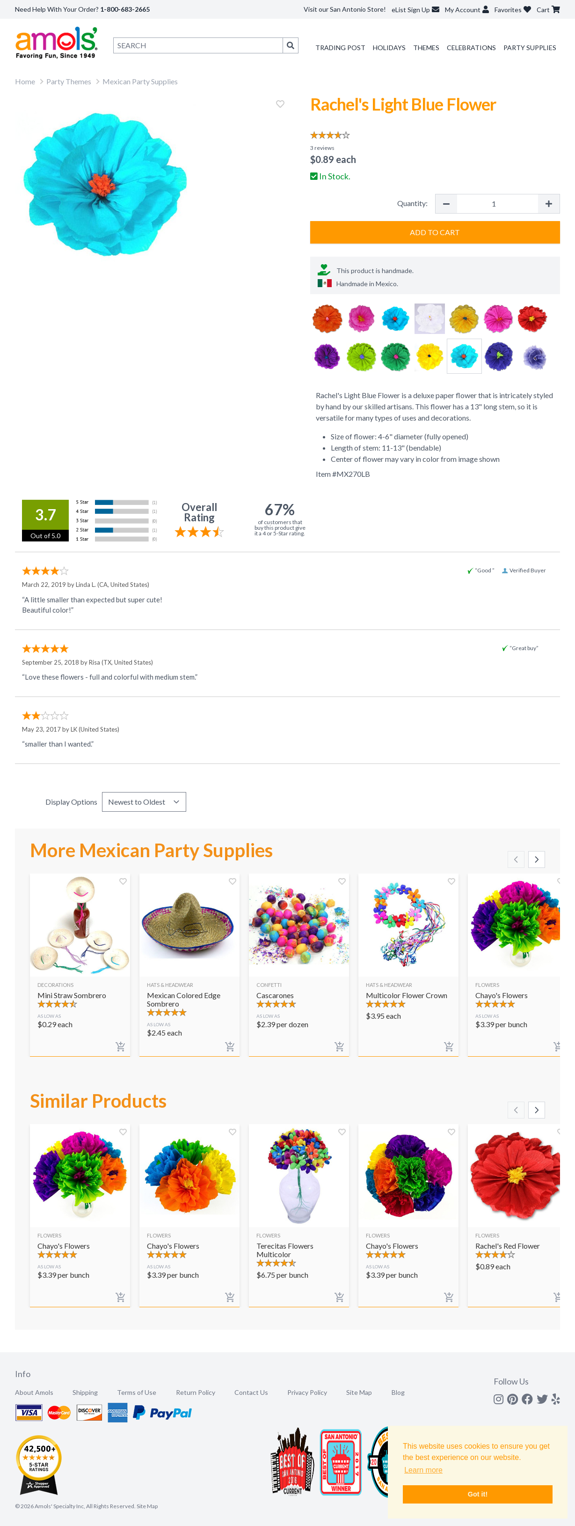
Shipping (85, 1392)
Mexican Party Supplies (140, 81)
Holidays (389, 48)
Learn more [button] (423, 1470)
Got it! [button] (478, 1494)
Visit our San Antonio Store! (345, 9)
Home (25, 81)
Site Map (359, 1392)
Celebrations (471, 48)
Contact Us (251, 1392)
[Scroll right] (536, 859)
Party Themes (68, 81)
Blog (398, 1392)
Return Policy (195, 1392)
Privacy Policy (307, 1392)
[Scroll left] (516, 859)
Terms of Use (136, 1392)
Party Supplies (529, 48)
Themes (426, 48)
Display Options (71, 801)
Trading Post (340, 48)
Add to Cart (435, 232)
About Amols (34, 1392)
